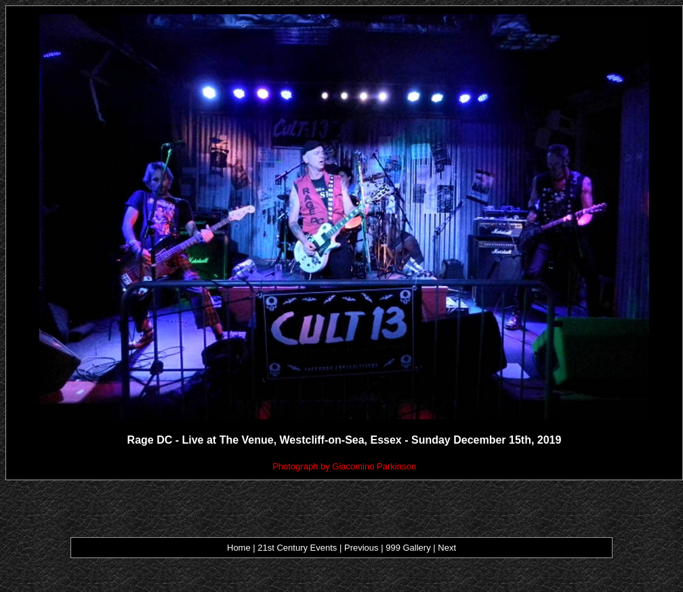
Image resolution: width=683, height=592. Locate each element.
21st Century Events (297, 548)
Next (447, 548)
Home (239, 548)
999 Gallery (409, 548)
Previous (362, 548)
